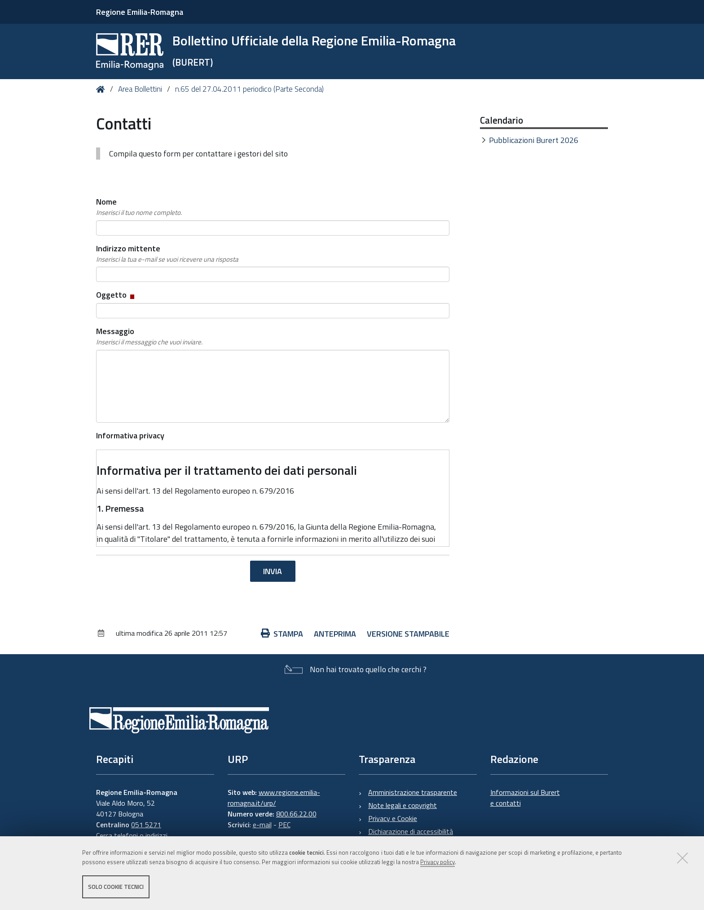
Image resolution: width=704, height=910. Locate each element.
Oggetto (116, 295)
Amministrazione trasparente (412, 792)
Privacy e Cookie (392, 818)
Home (102, 89)
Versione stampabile (408, 634)
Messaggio (149, 336)
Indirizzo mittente (167, 253)
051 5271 (146, 824)
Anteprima (335, 634)
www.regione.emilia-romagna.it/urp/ (274, 797)
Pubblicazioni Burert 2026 (533, 140)
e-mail (262, 824)
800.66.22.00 (296, 813)
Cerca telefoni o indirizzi (131, 835)
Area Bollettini (140, 89)
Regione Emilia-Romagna (139, 12)
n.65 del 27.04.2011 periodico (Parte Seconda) (249, 89)
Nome (139, 207)
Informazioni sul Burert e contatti (525, 797)
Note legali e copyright (402, 805)
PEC (284, 824)
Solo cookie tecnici (116, 886)
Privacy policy (437, 861)
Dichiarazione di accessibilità (410, 831)
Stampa (282, 634)
